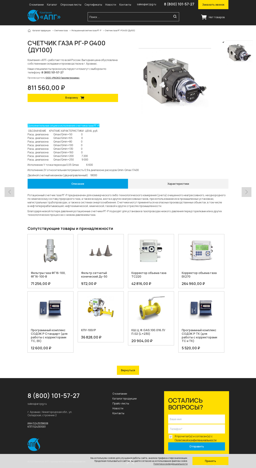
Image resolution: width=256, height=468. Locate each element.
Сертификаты (93, 4)
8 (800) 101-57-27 (179, 4)
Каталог (52, 4)
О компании (36, 4)
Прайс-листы (120, 403)
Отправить (196, 446)
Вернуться (128, 370)
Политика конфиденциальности (170, 463)
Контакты (125, 4)
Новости (110, 4)
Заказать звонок (213, 4)
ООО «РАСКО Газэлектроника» (63, 77)
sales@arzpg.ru (146, 4)
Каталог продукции (124, 398)
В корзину (76, 98)
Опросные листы (70, 4)
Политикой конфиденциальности (195, 440)
